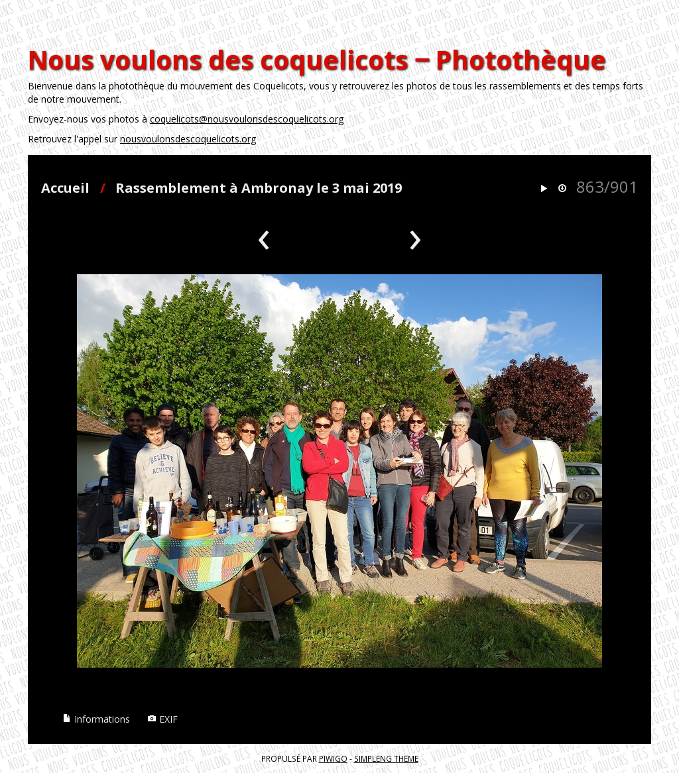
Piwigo (333, 758)
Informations (96, 719)
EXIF (162, 719)
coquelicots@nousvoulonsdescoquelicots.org (246, 119)
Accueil (65, 188)
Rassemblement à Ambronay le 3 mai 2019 (258, 188)
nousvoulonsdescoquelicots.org (188, 138)
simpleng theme (386, 758)
